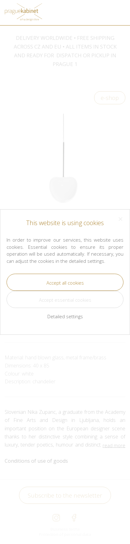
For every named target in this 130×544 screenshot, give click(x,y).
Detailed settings (65, 316)
